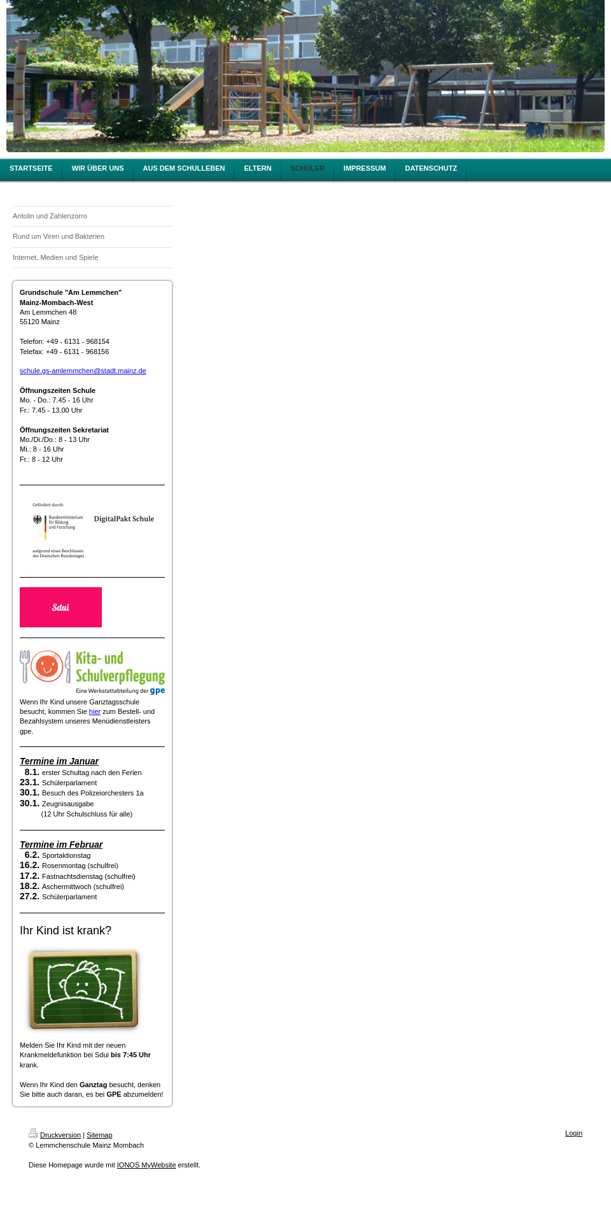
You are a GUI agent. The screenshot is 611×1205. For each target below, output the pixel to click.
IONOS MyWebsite (146, 1165)
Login (573, 1133)
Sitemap (99, 1135)
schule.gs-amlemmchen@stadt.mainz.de (83, 370)
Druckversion (55, 1135)
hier (95, 711)
